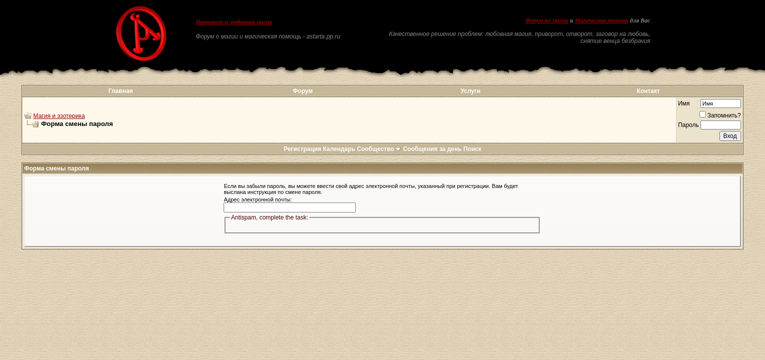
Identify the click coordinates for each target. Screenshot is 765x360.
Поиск (472, 149)
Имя (683, 103)
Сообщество (379, 149)
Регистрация (302, 149)
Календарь (339, 149)
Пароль (688, 125)
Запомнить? (720, 115)
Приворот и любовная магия (234, 22)
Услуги (471, 91)
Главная (121, 91)
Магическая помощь (601, 20)
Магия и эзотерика (59, 116)
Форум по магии (546, 20)
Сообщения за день (432, 149)
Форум (303, 91)
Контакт (648, 91)
